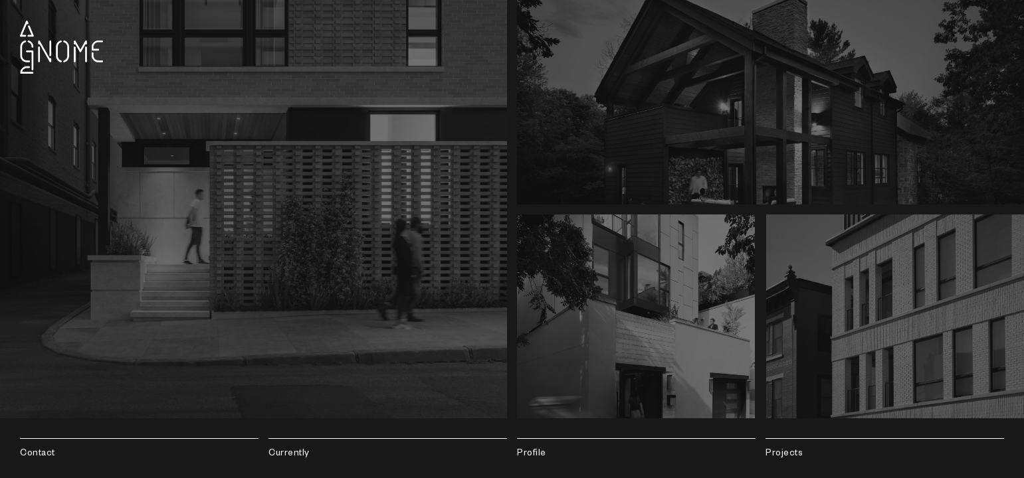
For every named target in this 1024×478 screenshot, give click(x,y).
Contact (37, 454)
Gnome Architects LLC (61, 47)
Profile (531, 454)
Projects (784, 454)
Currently (289, 454)
